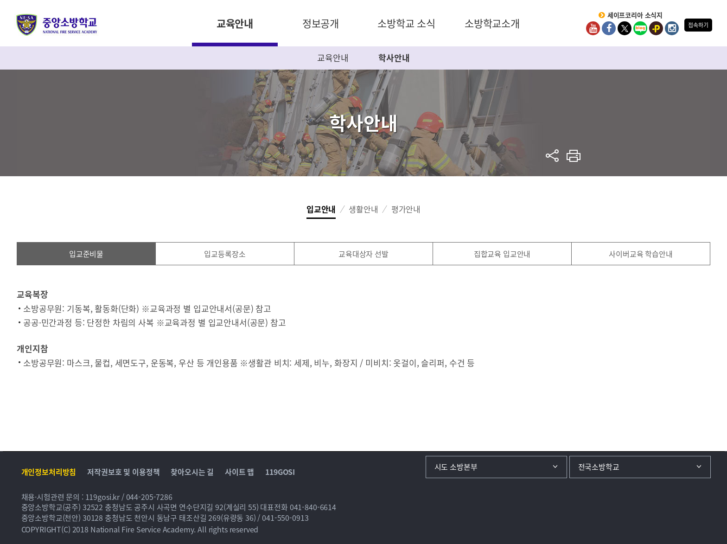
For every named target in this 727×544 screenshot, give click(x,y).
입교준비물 (86, 253)
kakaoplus (656, 28)
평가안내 (406, 209)
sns (552, 155)
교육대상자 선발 (363, 253)
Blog (640, 28)
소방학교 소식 (406, 23)
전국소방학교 (598, 466)
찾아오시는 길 (192, 471)
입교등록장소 (224, 253)
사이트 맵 (239, 471)
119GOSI (280, 471)
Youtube (593, 28)
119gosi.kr (102, 496)
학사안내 (393, 57)
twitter (624, 28)
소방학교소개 (492, 23)
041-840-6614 (313, 506)
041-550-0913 (285, 517)
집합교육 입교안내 (502, 253)
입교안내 (321, 209)
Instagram (672, 28)
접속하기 (698, 25)
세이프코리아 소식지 (635, 15)
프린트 (574, 155)
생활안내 (363, 209)
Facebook (609, 28)
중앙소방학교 (57, 25)
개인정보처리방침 (49, 471)
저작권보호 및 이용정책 (123, 471)
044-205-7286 (149, 496)
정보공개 (320, 23)
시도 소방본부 (456, 466)
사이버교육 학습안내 (641, 253)
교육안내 (235, 23)
